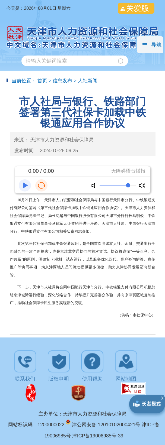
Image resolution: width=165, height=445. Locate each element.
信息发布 (62, 80)
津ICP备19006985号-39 (97, 435)
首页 (42, 80)
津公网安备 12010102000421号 (107, 424)
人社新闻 (87, 80)
